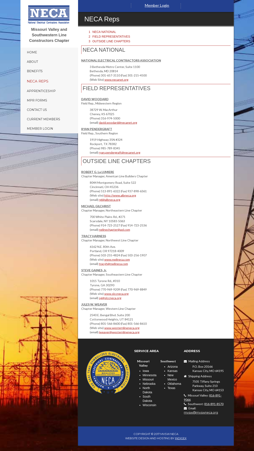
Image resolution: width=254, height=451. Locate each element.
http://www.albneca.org (120, 195)
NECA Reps (37, 81)
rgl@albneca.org (109, 199)
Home (32, 52)
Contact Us (37, 110)
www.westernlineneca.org (121, 328)
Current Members (43, 119)
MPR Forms (37, 100)
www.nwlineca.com (117, 259)
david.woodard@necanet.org (118, 122)
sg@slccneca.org (110, 298)
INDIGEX (181, 438)
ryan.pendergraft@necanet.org (119, 152)
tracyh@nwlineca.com (113, 264)
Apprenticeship (41, 91)
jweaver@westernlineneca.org (119, 332)
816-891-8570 (214, 404)
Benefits (35, 71)
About (32, 62)
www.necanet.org (116, 79)
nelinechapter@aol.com (114, 229)
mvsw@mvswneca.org (201, 412)
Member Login (40, 129)
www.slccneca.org (116, 293)
